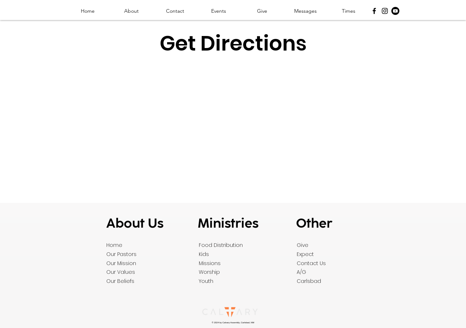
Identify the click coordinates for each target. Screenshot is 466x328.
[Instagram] (385, 11)
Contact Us (311, 263)
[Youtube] (395, 11)
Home (114, 245)
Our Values (120, 272)
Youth (206, 281)
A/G (301, 272)
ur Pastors (124, 254)
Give (302, 245)
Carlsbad (309, 281)
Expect (305, 254)
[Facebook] (374, 11)
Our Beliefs (120, 281)
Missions (210, 263)
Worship (209, 272)
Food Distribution (221, 245)
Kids (204, 254)
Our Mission (121, 263)
